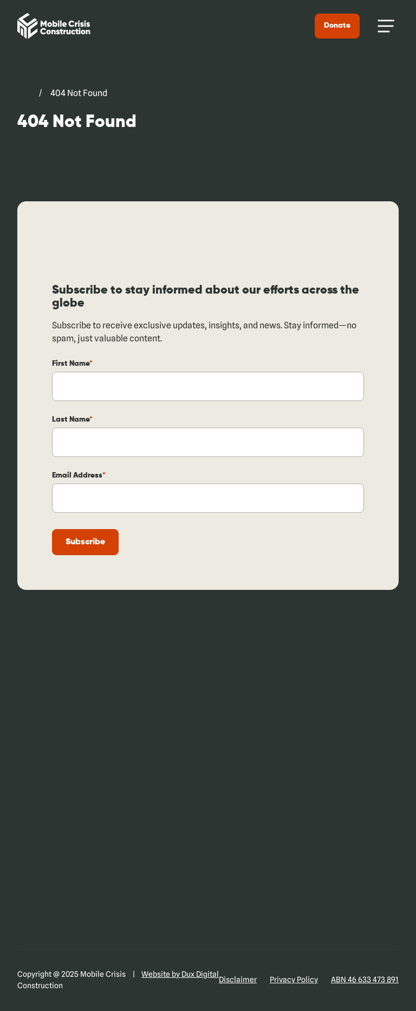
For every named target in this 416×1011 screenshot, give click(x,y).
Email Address (79, 475)
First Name (72, 363)
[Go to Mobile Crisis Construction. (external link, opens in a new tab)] (23, 93)
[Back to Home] (53, 26)
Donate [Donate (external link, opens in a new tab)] (337, 25)
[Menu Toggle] (386, 26)
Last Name (72, 419)
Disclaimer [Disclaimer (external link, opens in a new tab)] (238, 979)
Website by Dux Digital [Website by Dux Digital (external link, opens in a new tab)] (180, 974)
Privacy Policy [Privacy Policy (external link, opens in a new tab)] (294, 979)
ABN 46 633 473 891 (365, 979)
